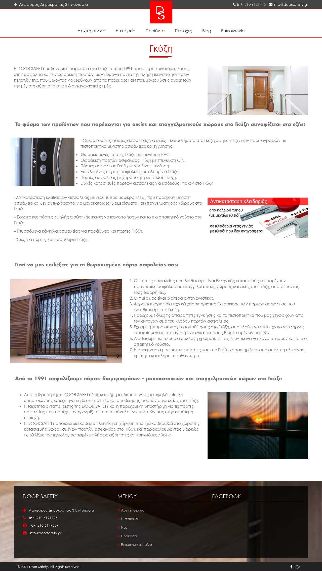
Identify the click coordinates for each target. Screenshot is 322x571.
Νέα (124, 527)
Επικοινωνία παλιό (136, 544)
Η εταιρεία (126, 30)
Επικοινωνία (233, 30)
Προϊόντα (155, 30)
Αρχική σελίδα (91, 30)
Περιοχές (183, 30)
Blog (206, 30)
